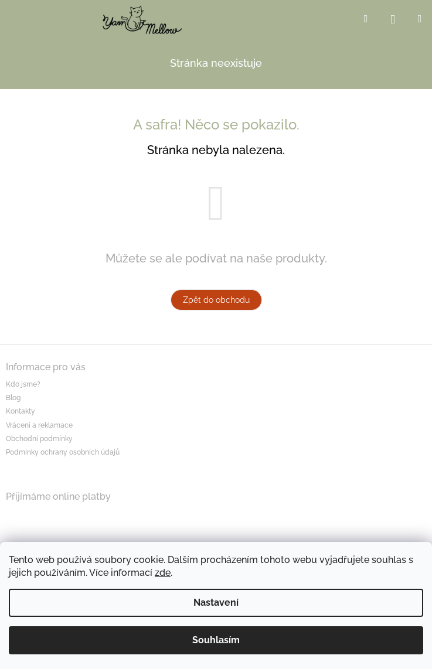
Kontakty (20, 411)
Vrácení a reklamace (39, 425)
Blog (13, 398)
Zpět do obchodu (216, 300)
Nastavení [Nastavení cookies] (216, 602)
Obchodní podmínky (39, 439)
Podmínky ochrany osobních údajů (63, 452)
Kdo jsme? (23, 384)
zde (163, 572)
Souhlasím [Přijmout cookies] (216, 640)
